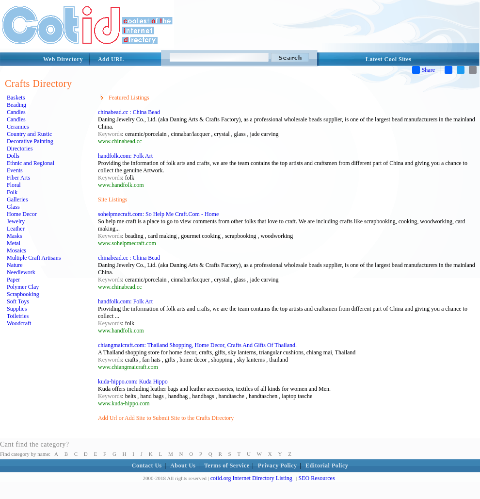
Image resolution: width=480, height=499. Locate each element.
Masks (14, 236)
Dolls (13, 155)
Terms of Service (227, 465)
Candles (16, 112)
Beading (16, 104)
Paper (13, 279)
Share (423, 70)
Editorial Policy (326, 465)
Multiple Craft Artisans (34, 257)
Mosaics (16, 250)
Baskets (16, 97)
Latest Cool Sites (389, 59)
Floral (14, 185)
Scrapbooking (23, 294)
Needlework (21, 272)
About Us (182, 465)
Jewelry (16, 221)
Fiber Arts (18, 177)
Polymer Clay (23, 286)
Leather (16, 228)
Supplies (17, 308)
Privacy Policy (277, 465)
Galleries (17, 199)
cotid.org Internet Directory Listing (251, 478)
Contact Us (147, 465)
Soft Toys (18, 301)
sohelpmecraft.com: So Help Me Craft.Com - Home (158, 214)
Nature (15, 265)
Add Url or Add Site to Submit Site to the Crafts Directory (166, 418)
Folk (12, 192)
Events (15, 170)
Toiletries (18, 316)
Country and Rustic (29, 134)
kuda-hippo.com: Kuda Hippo (133, 381)
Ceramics (18, 126)
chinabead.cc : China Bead (129, 112)
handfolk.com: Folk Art (125, 155)
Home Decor (22, 214)
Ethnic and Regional (30, 163)
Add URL (111, 59)
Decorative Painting (30, 141)
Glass (13, 206)
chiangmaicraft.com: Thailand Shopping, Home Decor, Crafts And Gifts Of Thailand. (197, 345)
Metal (13, 243)
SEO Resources (317, 478)
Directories (19, 148)
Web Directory (63, 59)
